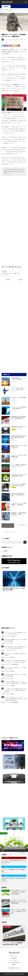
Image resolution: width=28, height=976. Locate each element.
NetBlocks (15, 84)
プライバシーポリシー (13, 960)
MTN (4, 273)
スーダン (18, 273)
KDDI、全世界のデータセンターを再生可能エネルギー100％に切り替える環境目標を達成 (15, 647)
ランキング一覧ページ (22, 852)
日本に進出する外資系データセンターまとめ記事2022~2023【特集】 (15, 675)
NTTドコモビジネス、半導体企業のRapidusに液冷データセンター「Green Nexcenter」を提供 (15, 661)
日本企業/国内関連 (14, 664)
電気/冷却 (13, 657)
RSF (6, 273)
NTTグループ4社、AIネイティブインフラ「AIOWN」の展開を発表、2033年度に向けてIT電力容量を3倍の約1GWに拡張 (15, 699)
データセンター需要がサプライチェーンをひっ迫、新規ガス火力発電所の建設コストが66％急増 (15, 682)
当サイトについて (14, 956)
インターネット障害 (12, 273)
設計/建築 (13, 636)
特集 (12, 643)
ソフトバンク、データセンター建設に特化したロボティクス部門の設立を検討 (15, 633)
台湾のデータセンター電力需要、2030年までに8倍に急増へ (15, 654)
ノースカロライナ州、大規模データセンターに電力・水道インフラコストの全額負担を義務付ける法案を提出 (15, 690)
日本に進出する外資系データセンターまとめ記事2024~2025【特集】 (15, 640)
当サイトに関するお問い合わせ (14, 962)
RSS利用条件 (14, 958)
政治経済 (6, 6)
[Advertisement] (14, 220)
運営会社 (14, 964)
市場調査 (12, 685)
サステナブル (13, 650)
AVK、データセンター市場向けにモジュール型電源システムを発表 (15, 668)
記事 (5, 171)
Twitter (8, 112)
